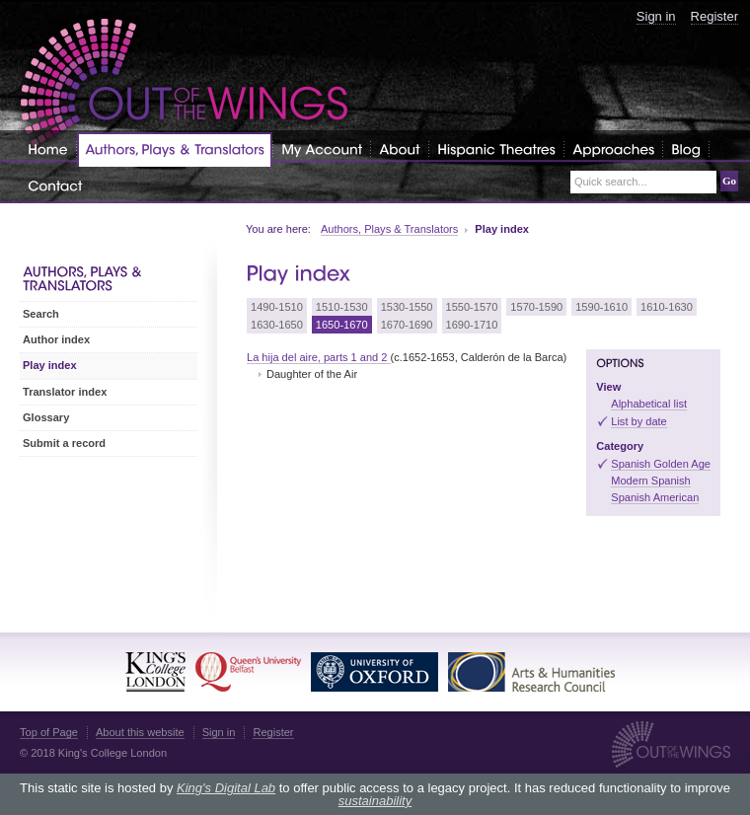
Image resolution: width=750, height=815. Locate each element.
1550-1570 (472, 307)
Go (729, 180)
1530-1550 (407, 307)
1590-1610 (601, 307)
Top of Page (49, 732)
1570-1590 (536, 307)
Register (714, 16)
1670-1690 (407, 325)
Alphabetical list (649, 403)
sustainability (375, 800)
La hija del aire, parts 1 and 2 (319, 357)
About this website (140, 732)
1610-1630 (666, 307)
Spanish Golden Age (661, 464)
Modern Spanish (650, 480)
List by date (639, 421)
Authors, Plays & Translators (389, 229)
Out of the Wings (184, 83)
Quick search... (610, 182)
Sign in (656, 16)
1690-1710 (472, 325)
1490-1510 (277, 307)
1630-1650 (277, 325)
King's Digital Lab (226, 787)
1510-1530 (342, 307)
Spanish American (655, 497)
